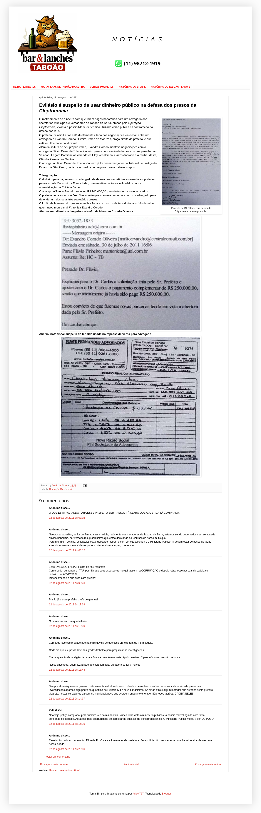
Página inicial (131, 764)
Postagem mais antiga (208, 764)
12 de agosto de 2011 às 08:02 (67, 517)
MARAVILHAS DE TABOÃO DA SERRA (63, 86)
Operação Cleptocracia (61, 489)
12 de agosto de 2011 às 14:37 (67, 698)
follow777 (138, 793)
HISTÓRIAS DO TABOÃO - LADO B (170, 86)
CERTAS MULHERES (102, 86)
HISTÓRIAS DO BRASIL (132, 86)
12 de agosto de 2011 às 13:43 (67, 669)
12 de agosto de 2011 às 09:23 (67, 583)
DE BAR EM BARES (24, 86)
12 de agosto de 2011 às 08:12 (67, 550)
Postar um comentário (57, 756)
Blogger (166, 793)
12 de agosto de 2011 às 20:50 (67, 749)
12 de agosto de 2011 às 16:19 (67, 723)
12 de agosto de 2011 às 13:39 (67, 604)
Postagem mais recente (54, 764)
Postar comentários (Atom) (64, 770)
